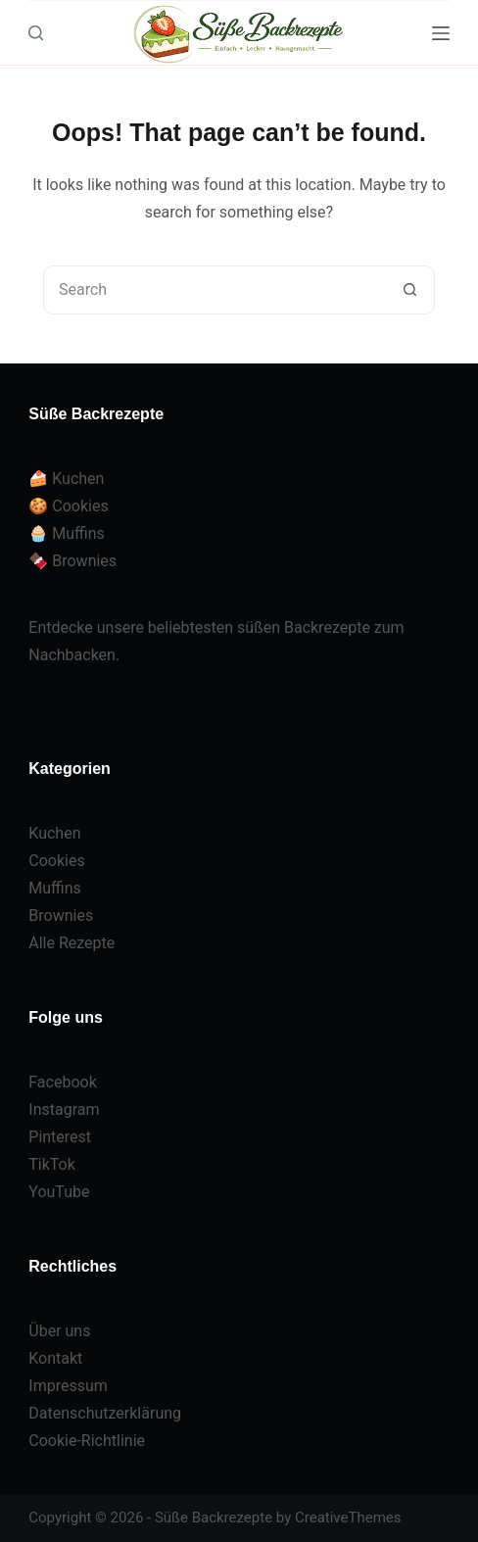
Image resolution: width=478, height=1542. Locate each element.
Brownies (60, 915)
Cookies (56, 860)
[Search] (35, 32)
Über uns (59, 1331)
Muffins (54, 888)
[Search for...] (214, 289)
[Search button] (409, 289)
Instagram (63, 1109)
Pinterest (59, 1137)
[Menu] (441, 33)
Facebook (62, 1082)
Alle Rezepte (71, 943)
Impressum (68, 1385)
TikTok (51, 1164)
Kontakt (55, 1358)
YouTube (58, 1191)
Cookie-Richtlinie (86, 1440)
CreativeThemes (348, 1517)
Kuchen (54, 833)
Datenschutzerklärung (104, 1413)
